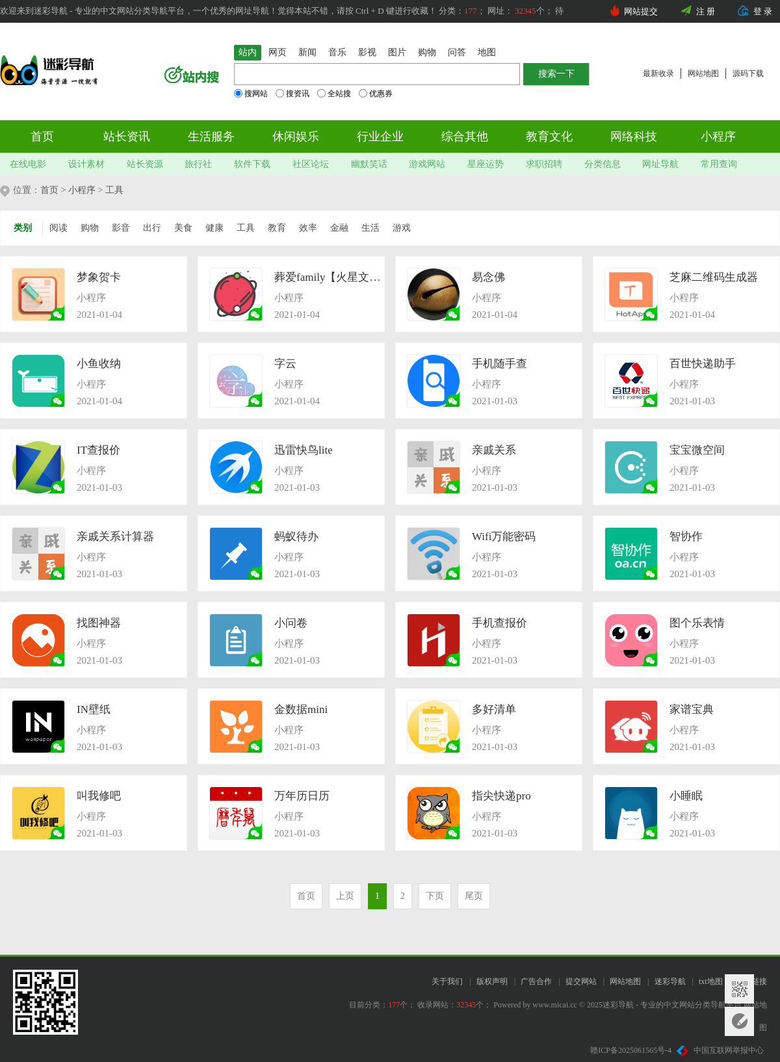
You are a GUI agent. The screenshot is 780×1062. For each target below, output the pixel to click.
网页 (277, 52)
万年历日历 (302, 796)
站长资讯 (126, 136)
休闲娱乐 (295, 136)
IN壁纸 (93, 709)
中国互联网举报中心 (720, 1050)
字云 (285, 363)
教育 (277, 228)
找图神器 (99, 623)
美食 (183, 228)
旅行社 (198, 164)
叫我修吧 (99, 796)
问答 (457, 52)
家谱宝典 (692, 709)
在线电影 (28, 164)
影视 (367, 52)
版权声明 (492, 981)
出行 (152, 228)
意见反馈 (739, 1021)
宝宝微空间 (697, 450)
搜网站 (251, 93)
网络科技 (633, 136)
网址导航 (660, 164)
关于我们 (447, 981)
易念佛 (488, 277)
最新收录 (658, 73)
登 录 (762, 11)
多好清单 (494, 709)
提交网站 (581, 981)
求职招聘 (544, 164)
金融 (339, 228)
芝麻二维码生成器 (714, 277)
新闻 (307, 52)
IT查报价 (98, 450)
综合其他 (464, 136)
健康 (214, 228)
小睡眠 (686, 796)
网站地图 (703, 73)
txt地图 (711, 981)
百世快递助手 (703, 363)
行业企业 (380, 136)
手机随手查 (499, 363)
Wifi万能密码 (504, 536)
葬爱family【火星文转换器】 (329, 277)
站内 (248, 52)
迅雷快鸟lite (303, 450)
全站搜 (334, 93)
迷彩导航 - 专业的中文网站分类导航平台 (672, 1004)
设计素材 (86, 164)
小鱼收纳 (99, 363)
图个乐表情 (697, 623)
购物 (427, 52)
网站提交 (641, 11)
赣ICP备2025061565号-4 (630, 1050)
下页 (435, 896)
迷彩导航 (670, 981)
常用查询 (719, 164)
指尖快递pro (501, 796)
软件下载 (252, 164)
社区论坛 (310, 164)
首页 (42, 136)
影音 (121, 228)
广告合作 (536, 981)
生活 (370, 228)
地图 (487, 52)
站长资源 (145, 164)
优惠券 (376, 93)
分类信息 (602, 164)
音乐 (337, 52)
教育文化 (549, 136)
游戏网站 (427, 164)
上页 (345, 896)
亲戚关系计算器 (115, 536)
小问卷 (290, 623)
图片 (397, 52)
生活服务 (211, 136)
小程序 (718, 136)
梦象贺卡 (99, 277)
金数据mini (301, 709)
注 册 (705, 11)
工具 (114, 190)
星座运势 (485, 164)
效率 (308, 228)
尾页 (474, 896)
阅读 (58, 228)
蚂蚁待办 (296, 536)
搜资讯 (292, 93)
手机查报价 (499, 623)
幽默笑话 (369, 164)
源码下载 (748, 73)
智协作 (686, 536)
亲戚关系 (494, 450)
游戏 (402, 228)
